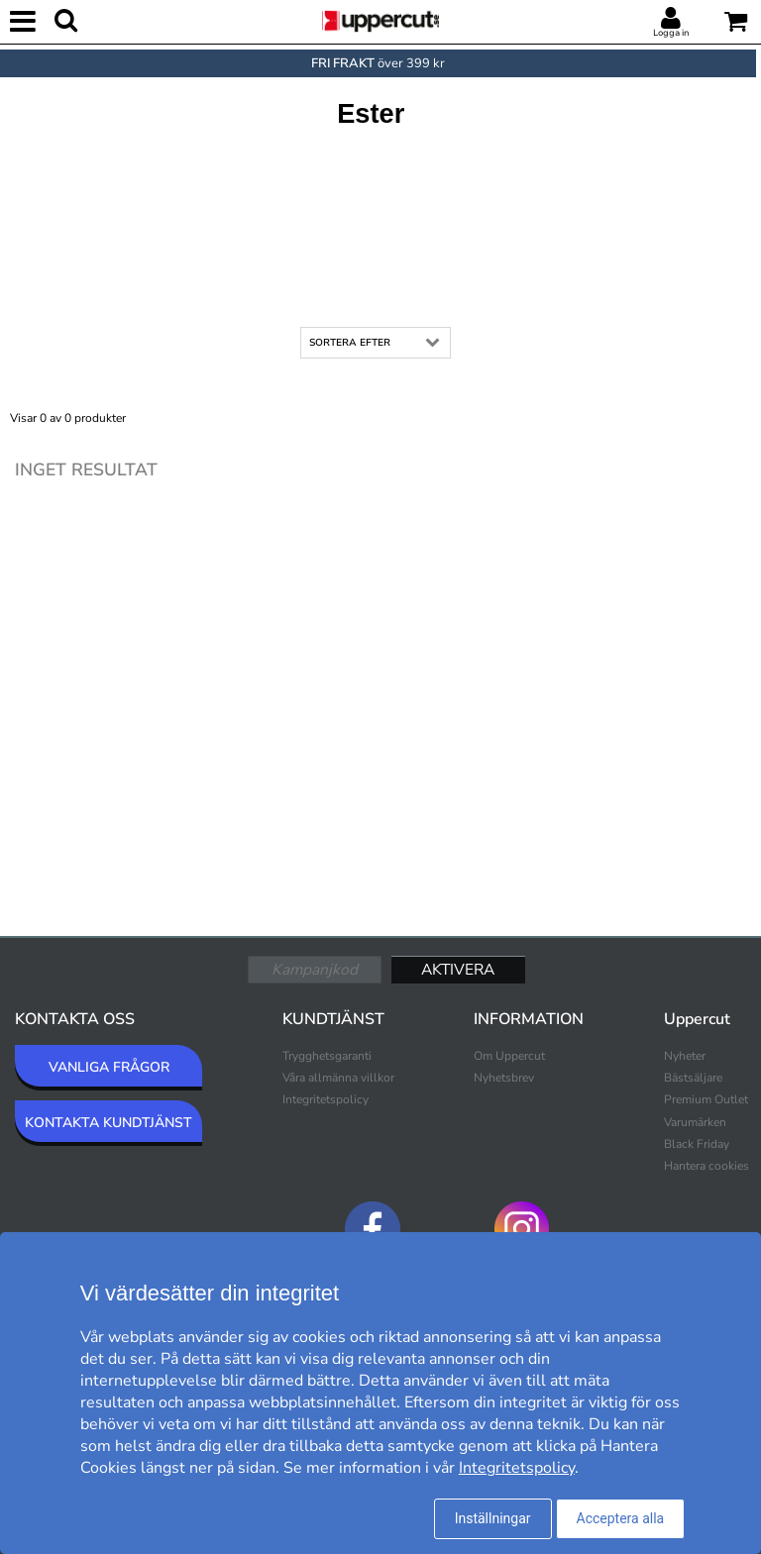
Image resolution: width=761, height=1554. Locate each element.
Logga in (671, 33)
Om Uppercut (509, 1056)
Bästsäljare (693, 1078)
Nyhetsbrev (504, 1078)
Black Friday (696, 1144)
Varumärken (695, 1122)
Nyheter (685, 1056)
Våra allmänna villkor (338, 1078)
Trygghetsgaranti (327, 1056)
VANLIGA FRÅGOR (109, 1067)
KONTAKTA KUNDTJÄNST (108, 1122)
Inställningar (493, 1518)
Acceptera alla (621, 1518)
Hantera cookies (706, 1166)
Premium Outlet (706, 1099)
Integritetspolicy (325, 1099)
